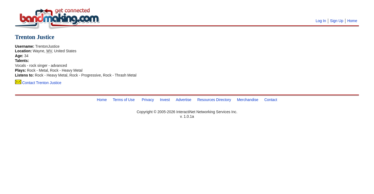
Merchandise (247, 100)
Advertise (183, 100)
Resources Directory (214, 100)
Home (352, 21)
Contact (270, 100)
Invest (165, 100)
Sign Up (336, 21)
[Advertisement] (168, 11)
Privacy (148, 100)
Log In (321, 21)
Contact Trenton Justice (38, 83)
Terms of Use (123, 100)
